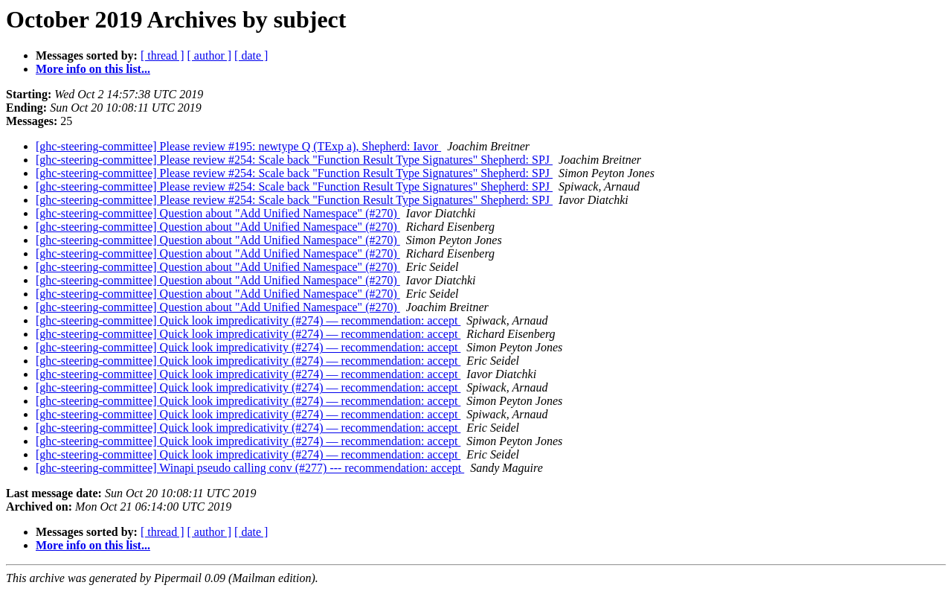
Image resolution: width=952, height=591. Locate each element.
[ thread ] (162, 55)
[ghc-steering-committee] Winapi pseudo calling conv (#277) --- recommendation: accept (250, 467)
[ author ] (209, 55)
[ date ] (251, 55)
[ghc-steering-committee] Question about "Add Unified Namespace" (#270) (218, 213)
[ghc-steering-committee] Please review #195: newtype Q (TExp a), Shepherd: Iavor (238, 146)
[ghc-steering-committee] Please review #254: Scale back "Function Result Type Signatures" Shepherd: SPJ (294, 159)
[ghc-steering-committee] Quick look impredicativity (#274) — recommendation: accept (248, 320)
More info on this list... (93, 69)
